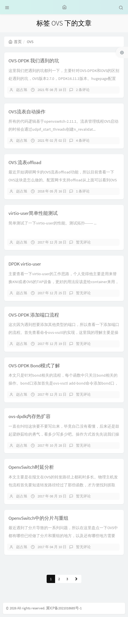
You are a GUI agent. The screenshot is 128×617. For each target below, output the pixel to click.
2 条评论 (83, 89)
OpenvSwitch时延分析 (31, 467)
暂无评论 (83, 242)
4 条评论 (83, 140)
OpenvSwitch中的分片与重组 (38, 518)
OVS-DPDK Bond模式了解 (34, 365)
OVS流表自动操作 (26, 112)
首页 (15, 41)
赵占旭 (21, 89)
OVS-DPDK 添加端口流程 (33, 315)
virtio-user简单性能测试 (33, 213)
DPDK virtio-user (24, 264)
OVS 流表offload (24, 162)
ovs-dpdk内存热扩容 (29, 416)
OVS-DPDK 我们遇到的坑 (33, 61)
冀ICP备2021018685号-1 (64, 608)
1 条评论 (83, 191)
